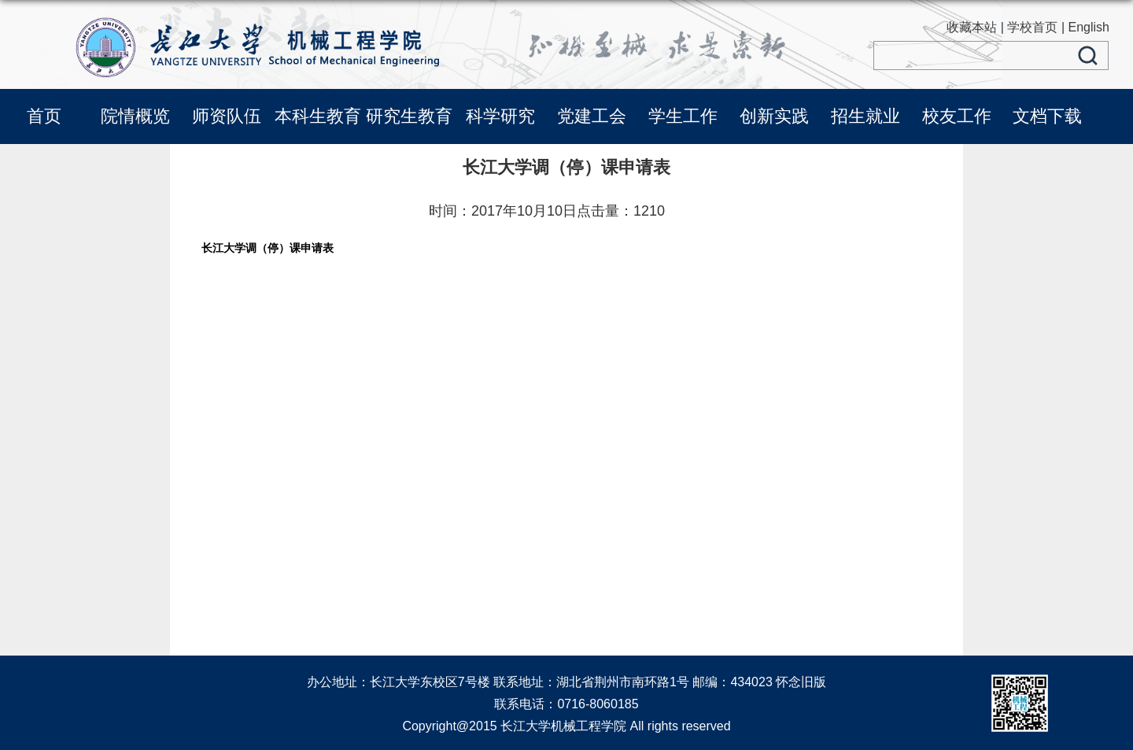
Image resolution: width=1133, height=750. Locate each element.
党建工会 (591, 116)
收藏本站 (972, 27)
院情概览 (135, 116)
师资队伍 (226, 116)
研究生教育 (409, 116)
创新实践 (774, 116)
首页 (44, 116)
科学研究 (500, 116)
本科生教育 (318, 116)
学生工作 (683, 116)
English (1088, 27)
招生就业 (865, 116)
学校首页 (1032, 27)
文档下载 (1047, 116)
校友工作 (956, 116)
